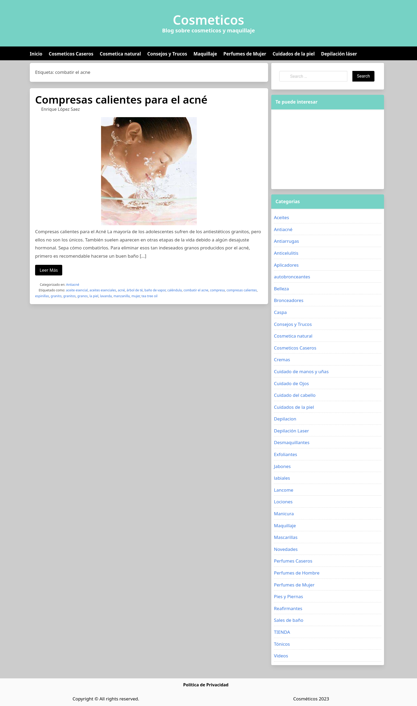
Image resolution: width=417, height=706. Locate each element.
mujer (135, 296)
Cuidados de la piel (294, 54)
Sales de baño (288, 620)
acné (121, 290)
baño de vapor (155, 290)
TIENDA (282, 632)
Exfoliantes (285, 454)
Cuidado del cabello (294, 395)
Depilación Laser (291, 431)
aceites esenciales (102, 290)
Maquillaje (205, 54)
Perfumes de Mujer (244, 54)
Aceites (281, 217)
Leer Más (49, 270)
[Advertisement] (327, 149)
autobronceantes (292, 277)
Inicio (36, 54)
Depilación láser (339, 54)
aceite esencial (77, 290)
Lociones (283, 502)
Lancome (283, 490)
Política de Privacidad (205, 685)
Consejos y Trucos (167, 54)
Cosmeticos (208, 20)
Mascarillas (286, 537)
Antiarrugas (286, 241)
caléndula (174, 290)
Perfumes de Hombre (296, 573)
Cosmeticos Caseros (71, 54)
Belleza (281, 289)
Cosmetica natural (120, 54)
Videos (281, 656)
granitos (69, 296)
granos (82, 296)
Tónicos (282, 644)
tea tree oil (149, 296)
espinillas (42, 296)
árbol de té (135, 290)
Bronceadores (288, 300)
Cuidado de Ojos (291, 383)
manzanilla (122, 296)
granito (56, 296)
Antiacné (72, 284)
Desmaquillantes (292, 442)
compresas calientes (242, 290)
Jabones (282, 466)
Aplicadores (286, 265)
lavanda (106, 296)
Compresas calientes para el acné (121, 99)
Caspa (280, 312)
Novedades (286, 549)
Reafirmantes (288, 608)
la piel (93, 296)
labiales (282, 478)
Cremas (282, 359)
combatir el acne (196, 290)
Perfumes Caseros (293, 561)
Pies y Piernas (288, 596)
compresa (217, 290)
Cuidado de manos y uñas (301, 371)
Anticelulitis (286, 253)
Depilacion (285, 419)
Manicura (284, 514)
